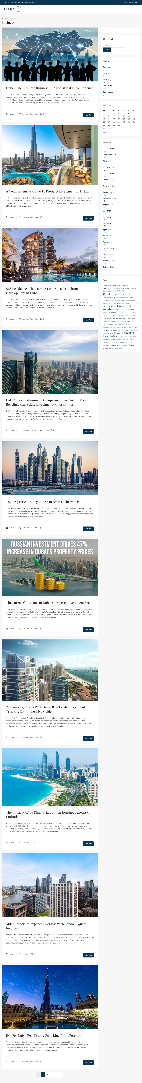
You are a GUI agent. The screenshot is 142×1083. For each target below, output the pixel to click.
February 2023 (108, 242)
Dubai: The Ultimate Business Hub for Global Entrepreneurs (49, 88)
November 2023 (109, 186)
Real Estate (34, 114)
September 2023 (109, 198)
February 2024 (108, 167)
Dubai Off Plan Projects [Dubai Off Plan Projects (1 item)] (115, 303)
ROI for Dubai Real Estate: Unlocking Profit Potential (44, 1035)
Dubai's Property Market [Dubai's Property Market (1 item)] (122, 300)
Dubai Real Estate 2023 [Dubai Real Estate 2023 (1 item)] (118, 310)
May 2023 (107, 223)
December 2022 (109, 255)
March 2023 (107, 236)
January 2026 (108, 149)
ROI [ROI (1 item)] (110, 342)
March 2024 (107, 161)
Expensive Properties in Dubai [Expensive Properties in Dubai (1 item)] (121, 316)
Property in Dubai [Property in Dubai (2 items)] (121, 333)
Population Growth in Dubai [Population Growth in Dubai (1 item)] (110, 330)
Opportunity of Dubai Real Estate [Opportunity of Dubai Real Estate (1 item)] (128, 327)
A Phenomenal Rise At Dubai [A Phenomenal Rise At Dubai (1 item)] (120, 288)
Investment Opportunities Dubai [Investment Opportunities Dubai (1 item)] (116, 324)
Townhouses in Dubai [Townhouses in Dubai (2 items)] (125, 345)
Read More (88, 115)
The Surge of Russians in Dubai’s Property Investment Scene (49, 602)
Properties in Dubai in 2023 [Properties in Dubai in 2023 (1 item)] (125, 330)
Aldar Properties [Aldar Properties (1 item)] (107, 285)
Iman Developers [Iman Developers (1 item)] (127, 318)
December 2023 (109, 180)
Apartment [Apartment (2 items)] (107, 288)
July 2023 (107, 211)
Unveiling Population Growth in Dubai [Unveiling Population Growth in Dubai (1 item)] (112, 348)
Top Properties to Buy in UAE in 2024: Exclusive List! (44, 502)
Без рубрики (108, 92)
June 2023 (107, 217)
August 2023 (108, 205)
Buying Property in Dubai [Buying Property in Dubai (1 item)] (126, 295)
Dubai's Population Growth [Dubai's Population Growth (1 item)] (125, 297)
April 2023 (107, 230)
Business (25, 114)
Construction (34, 430)
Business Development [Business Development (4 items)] (113, 292)
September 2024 (109, 155)
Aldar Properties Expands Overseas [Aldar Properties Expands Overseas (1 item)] (121, 285)
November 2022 (109, 261)
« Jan (105, 132)
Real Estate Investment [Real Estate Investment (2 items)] (120, 336)
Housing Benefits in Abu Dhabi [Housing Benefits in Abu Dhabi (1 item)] (114, 318)
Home (6, 18)
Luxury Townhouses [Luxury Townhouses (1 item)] (115, 327)
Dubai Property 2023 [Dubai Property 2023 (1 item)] (127, 303)
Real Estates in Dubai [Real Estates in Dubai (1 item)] (119, 339)
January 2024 (108, 173)
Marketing (107, 80)
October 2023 (108, 192)
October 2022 (108, 267)
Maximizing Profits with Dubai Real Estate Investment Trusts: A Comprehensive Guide (45, 709)
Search (107, 50)
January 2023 (108, 248)
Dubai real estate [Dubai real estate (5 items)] (117, 307)
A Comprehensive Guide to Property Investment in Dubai (47, 191)
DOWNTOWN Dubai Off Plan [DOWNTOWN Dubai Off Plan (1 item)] (110, 297)
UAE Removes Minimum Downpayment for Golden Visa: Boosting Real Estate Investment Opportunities (46, 402)
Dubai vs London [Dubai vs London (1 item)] (119, 313)
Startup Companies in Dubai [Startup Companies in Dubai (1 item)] (126, 342)
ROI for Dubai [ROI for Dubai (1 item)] (115, 342)
